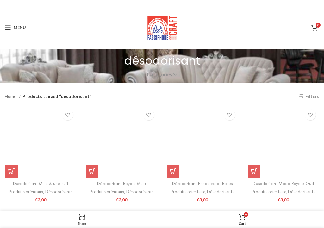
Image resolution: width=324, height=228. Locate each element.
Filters (312, 96)
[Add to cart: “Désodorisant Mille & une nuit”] (11, 171)
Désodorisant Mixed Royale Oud (284, 183)
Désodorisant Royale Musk (121, 183)
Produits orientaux (26, 191)
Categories (159, 74)
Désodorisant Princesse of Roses (202, 183)
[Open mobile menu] (15, 27)
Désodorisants (58, 191)
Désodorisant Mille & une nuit (41, 183)
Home (11, 96)
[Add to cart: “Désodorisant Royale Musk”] (92, 171)
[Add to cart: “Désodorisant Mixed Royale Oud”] (254, 171)
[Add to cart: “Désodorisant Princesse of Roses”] (173, 171)
